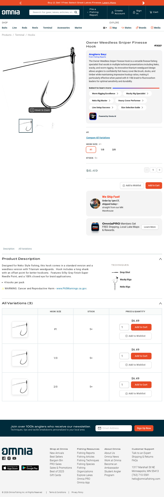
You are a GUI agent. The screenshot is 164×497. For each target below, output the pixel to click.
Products (7, 34)
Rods (24, 27)
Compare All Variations (98, 137)
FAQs (135, 460)
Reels (35, 27)
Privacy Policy (77, 492)
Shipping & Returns (142, 456)
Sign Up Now (145, 428)
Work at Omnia (112, 460)
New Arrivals (57, 452)
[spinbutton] (124, 327)
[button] (82, 259)
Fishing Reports (86, 452)
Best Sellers (56, 456)
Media (155, 27)
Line (14, 27)
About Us (109, 452)
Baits (4, 27)
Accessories (63, 27)
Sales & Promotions (61, 467)
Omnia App (83, 482)
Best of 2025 (57, 471)
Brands (141, 27)
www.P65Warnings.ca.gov (71, 288)
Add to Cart (154, 185)
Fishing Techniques (88, 460)
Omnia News (111, 456)
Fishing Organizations (85, 469)
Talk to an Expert (141, 452)
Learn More (109, 2)
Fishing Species (86, 463)
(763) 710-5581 (140, 474)
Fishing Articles (85, 456)
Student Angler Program (112, 473)
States (126, 27)
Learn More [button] (150, 227)
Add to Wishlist (132, 185)
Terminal (47, 27)
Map (113, 27)
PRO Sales (56, 463)
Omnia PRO (83, 478)
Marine (78, 27)
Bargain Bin (56, 460)
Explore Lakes (85, 474)
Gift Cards (55, 474)
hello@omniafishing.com (146, 478)
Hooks (31, 34)
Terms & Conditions (57, 492)
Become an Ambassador (111, 465)
